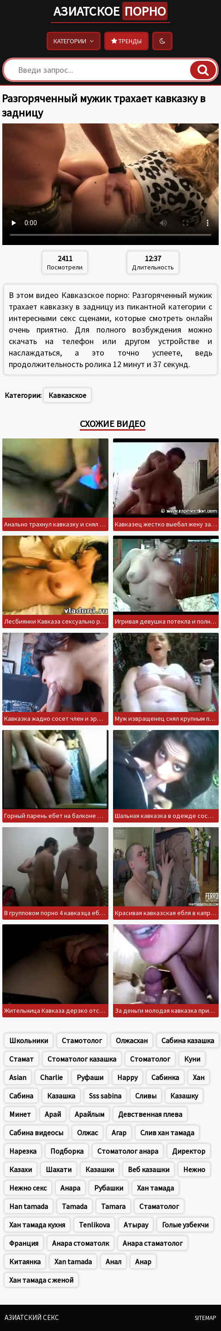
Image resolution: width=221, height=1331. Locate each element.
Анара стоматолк (80, 1243)
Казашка (61, 1095)
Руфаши (90, 1077)
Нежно (194, 1169)
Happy (127, 1077)
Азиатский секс (32, 1317)
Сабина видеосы (36, 1132)
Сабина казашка (187, 1040)
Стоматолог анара (127, 1151)
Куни (192, 1058)
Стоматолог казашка (82, 1058)
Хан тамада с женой (41, 1279)
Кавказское (67, 395)
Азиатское (110, 11)
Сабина (21, 1095)
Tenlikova (94, 1224)
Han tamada (28, 1206)
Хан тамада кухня (37, 1224)
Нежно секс (28, 1187)
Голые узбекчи (185, 1224)
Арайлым (89, 1114)
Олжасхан (132, 1040)
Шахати (59, 1169)
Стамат (21, 1058)
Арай (53, 1114)
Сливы (145, 1095)
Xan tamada (73, 1261)
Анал (113, 1261)
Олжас (87, 1132)
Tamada (74, 1206)
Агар (119, 1132)
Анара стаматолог (153, 1243)
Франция (23, 1243)
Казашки (99, 1169)
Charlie (51, 1077)
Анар (143, 1261)
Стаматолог (159, 1206)
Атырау (136, 1224)
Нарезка (22, 1151)
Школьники (28, 1040)
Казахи (20, 1169)
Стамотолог (82, 1040)
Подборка (67, 1151)
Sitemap (205, 1318)
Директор (188, 1151)
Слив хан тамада (167, 1132)
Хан (198, 1077)
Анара (70, 1187)
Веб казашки (148, 1169)
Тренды (126, 41)
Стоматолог (150, 1058)
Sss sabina (105, 1095)
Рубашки (108, 1187)
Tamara (113, 1206)
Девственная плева (150, 1114)
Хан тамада (155, 1187)
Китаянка (25, 1261)
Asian (17, 1077)
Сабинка (165, 1077)
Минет (20, 1114)
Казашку (184, 1095)
